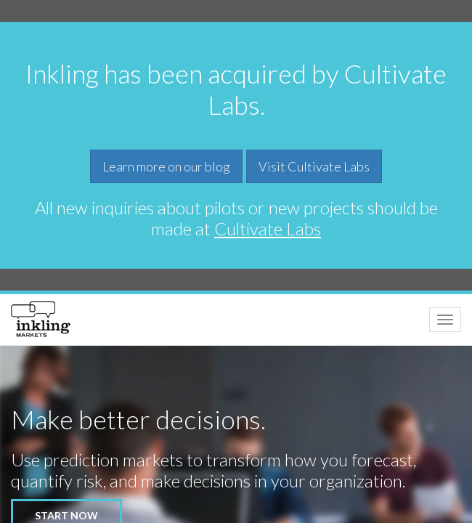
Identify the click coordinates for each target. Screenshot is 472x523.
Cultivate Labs (267, 228)
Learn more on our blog (166, 166)
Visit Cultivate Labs (314, 166)
